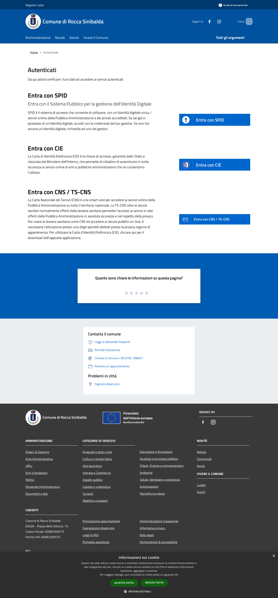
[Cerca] (248, 21)
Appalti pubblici (93, 479)
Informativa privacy (152, 528)
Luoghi (201, 485)
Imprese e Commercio (97, 472)
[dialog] (139, 575)
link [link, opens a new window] (176, 574)
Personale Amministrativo (42, 486)
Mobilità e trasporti (95, 500)
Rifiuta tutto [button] (154, 582)
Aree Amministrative (39, 459)
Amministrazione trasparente (159, 521)
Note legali (147, 535)
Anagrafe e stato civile (97, 452)
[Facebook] (204, 21)
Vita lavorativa (92, 466)
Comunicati (204, 459)
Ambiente (146, 472)
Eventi (201, 492)
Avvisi (201, 466)
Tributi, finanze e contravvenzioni (162, 465)
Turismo (88, 493)
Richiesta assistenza (96, 542)
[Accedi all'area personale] (233, 5)
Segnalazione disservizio (98, 528)
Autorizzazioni (149, 486)
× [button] (273, 556)
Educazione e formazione (156, 451)
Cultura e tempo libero (97, 459)
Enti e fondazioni (36, 472)
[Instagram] (213, 21)
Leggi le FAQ (91, 535)
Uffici (28, 466)
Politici (29, 479)
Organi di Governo (37, 452)
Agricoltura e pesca (152, 493)
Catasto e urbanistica (96, 486)
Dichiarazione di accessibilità (158, 542)
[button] (139, 591)
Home (34, 52)
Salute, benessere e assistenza (160, 479)
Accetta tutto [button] (124, 582)
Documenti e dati (36, 493)
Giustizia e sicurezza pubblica (159, 458)
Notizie (201, 452)
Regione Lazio (34, 5)
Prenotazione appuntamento (101, 521)
